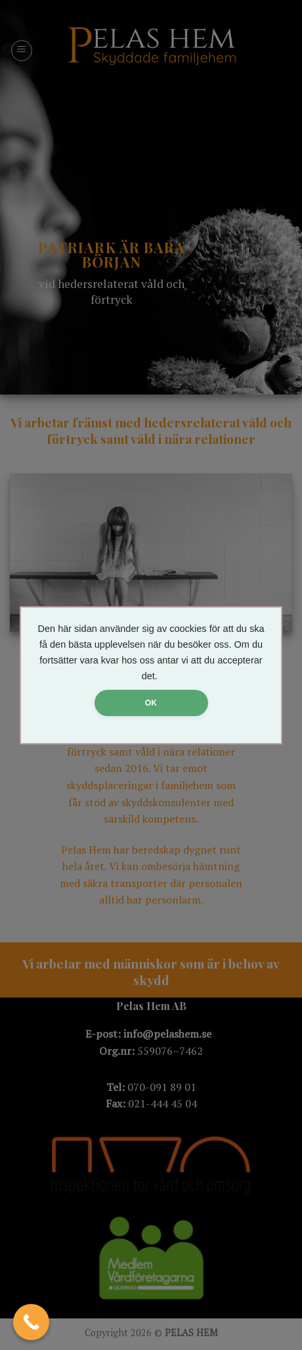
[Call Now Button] (31, 1322)
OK (151, 703)
